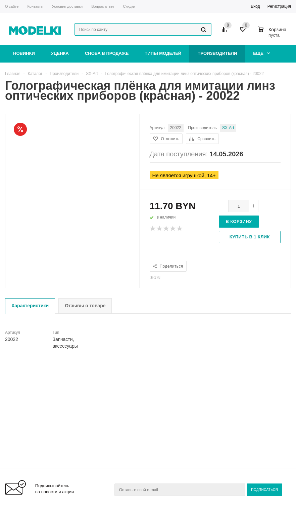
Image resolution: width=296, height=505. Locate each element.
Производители (217, 53)
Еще (261, 53)
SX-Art (228, 127)
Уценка (60, 53)
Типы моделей (163, 53)
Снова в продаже (107, 53)
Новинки (24, 53)
